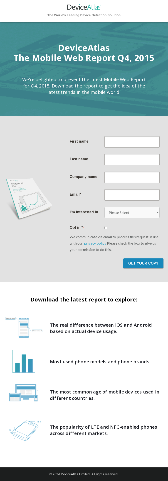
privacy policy (95, 243)
